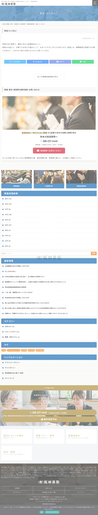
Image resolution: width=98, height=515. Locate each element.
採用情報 (17, 488)
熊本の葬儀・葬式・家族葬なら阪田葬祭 (47, 501)
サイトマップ (80, 492)
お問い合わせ (48, 488)
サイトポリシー (17, 492)
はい (41, 512)
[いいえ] (96, 510)
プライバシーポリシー (81, 488)
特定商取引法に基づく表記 (49, 492)
